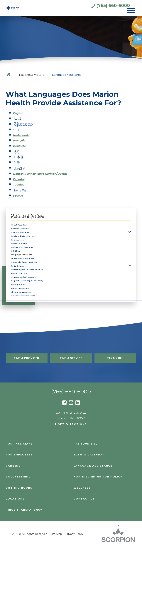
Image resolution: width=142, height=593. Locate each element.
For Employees (21, 500)
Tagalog (20, 183)
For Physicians (21, 489)
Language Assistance (29, 273)
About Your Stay (24, 225)
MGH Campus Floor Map (32, 279)
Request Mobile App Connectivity (38, 315)
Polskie (19, 194)
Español (20, 178)
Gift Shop (19, 267)
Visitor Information (27, 327)
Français (21, 140)
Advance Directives (27, 231)
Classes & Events (25, 255)
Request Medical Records (32, 309)
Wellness (84, 533)
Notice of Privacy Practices (33, 285)
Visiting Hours (22, 321)
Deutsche (21, 145)
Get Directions (72, 470)
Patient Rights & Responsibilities (38, 297)
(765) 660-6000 (101, 8)
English (19, 113)
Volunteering (20, 522)
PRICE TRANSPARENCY (26, 555)
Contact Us (86, 544)
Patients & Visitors (31, 74)
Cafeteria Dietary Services (32, 243)
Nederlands (23, 134)
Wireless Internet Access (32, 339)
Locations (17, 544)
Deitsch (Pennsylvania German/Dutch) (47, 172)
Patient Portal (22, 291)
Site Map (56, 580)
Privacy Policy (74, 580)
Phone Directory (24, 303)
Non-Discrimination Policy (102, 522)
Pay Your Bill (88, 489)
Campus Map (22, 249)
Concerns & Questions (29, 261)
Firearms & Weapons (28, 333)
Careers (14, 511)
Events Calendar (91, 500)
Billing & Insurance (26, 237)
